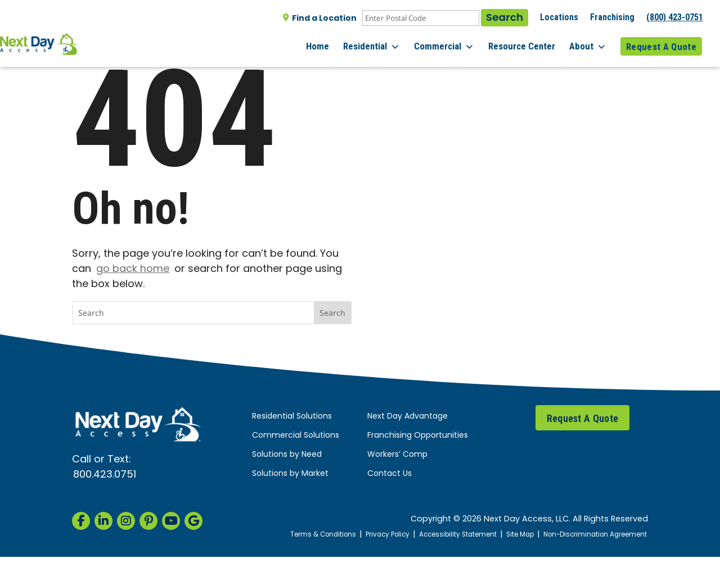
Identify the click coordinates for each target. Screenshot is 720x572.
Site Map (552, 535)
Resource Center (526, 44)
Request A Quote (661, 44)
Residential (380, 45)
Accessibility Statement (484, 535)
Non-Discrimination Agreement (613, 542)
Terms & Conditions (338, 535)
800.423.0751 (104, 475)
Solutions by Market (290, 473)
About (590, 45)
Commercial (451, 45)
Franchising (612, 17)
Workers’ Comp (397, 454)
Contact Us (389, 473)
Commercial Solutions (295, 435)
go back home (132, 269)
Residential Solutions (292, 416)
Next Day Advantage (407, 416)
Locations (559, 17)
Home (328, 44)
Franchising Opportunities (417, 435)
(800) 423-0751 (674, 17)
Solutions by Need (287, 454)
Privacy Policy (408, 535)
